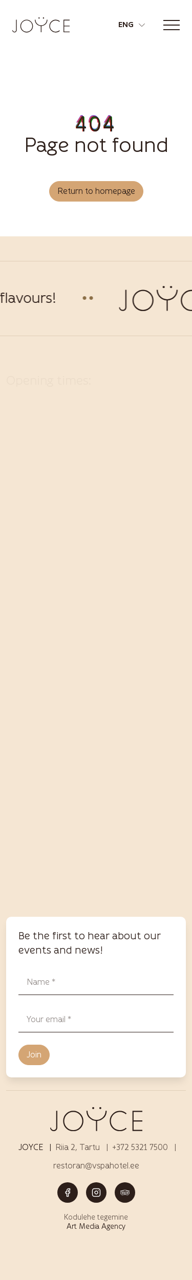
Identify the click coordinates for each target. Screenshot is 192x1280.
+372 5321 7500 (140, 1147)
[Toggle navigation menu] (171, 25)
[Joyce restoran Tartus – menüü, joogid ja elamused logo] (41, 25)
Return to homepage (96, 191)
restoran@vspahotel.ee (96, 1165)
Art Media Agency (96, 1226)
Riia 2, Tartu (77, 1147)
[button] (131, 25)
